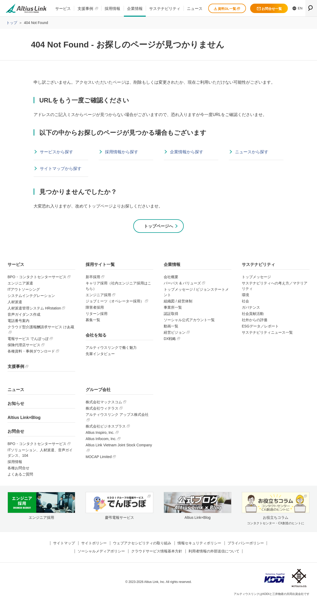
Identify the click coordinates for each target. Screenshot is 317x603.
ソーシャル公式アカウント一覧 (189, 321)
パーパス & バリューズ (182, 284)
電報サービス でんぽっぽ (28, 340)
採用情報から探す (121, 152)
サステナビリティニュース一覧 (267, 333)
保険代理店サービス (24, 346)
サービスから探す (56, 152)
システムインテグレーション (31, 297)
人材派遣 (15, 303)
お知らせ (16, 405)
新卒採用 (93, 278)
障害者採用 (95, 308)
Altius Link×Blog (24, 418)
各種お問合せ (18, 469)
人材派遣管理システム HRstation (34, 309)
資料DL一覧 (227, 9)
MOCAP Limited (99, 458)
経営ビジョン (175, 333)
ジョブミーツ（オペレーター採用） (115, 302)
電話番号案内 (18, 322)
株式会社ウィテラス (102, 409)
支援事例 (85, 8)
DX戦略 (170, 340)
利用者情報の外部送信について (213, 552)
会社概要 (171, 278)
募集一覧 (93, 321)
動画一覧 (171, 327)
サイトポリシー (94, 544)
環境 (245, 296)
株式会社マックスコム (104, 403)
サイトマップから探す (60, 168)
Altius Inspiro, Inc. (100, 433)
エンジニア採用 (98, 296)
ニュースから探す (251, 152)
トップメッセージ (256, 278)
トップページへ (158, 226)
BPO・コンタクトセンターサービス (37, 278)
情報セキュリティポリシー (199, 544)
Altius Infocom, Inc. (101, 440)
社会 (245, 302)
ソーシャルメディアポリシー (101, 552)
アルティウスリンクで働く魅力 (111, 348)
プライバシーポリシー (245, 544)
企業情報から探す (186, 152)
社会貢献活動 (253, 315)
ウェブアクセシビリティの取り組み (142, 544)
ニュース (194, 8)
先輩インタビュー (100, 355)
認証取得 (171, 315)
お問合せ (16, 432)
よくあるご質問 (20, 475)
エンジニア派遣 (20, 284)
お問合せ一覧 (269, 9)
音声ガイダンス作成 (24, 315)
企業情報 (135, 8)
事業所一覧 (173, 308)
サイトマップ (64, 544)
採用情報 (112, 8)
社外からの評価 (254, 321)
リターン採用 (96, 315)
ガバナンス (251, 308)
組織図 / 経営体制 (178, 302)
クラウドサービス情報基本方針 (156, 552)
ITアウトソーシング (24, 290)
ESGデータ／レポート (260, 327)
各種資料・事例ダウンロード (31, 352)
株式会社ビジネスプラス (106, 427)
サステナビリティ (164, 8)
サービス (63, 8)
